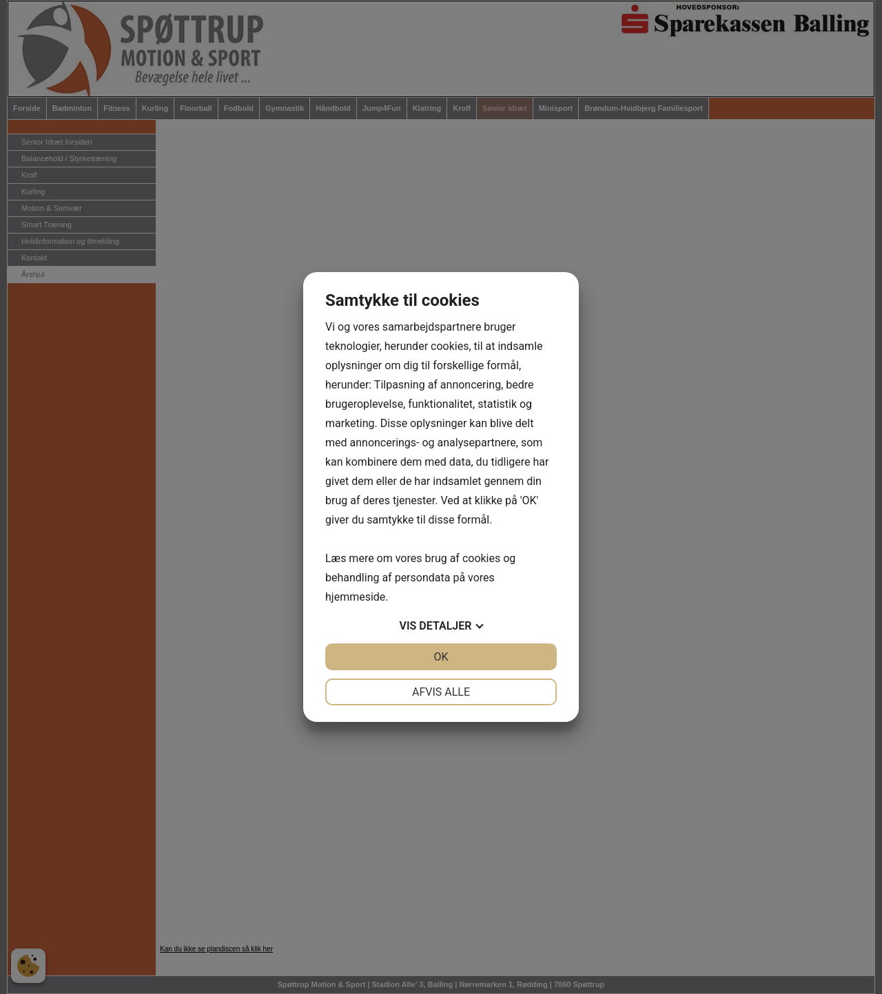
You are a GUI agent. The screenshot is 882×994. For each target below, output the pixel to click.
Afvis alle (441, 691)
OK (440, 656)
